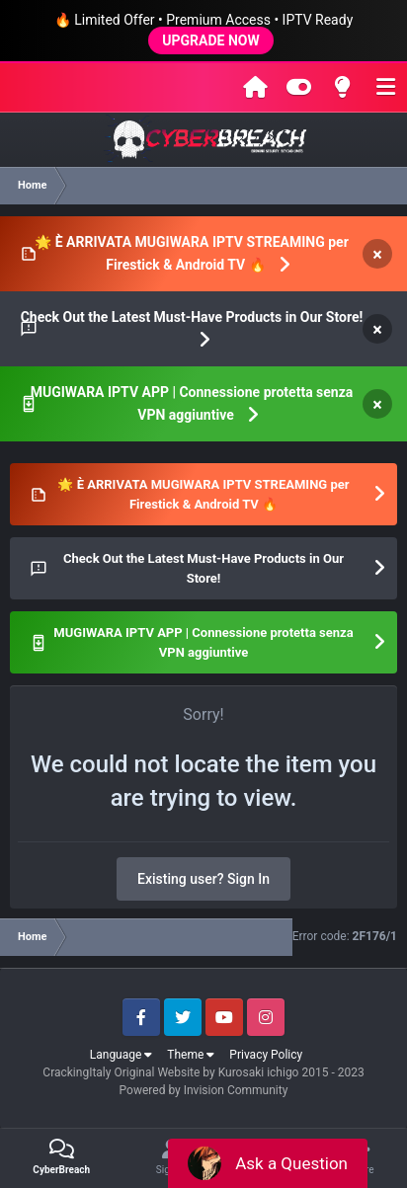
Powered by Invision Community (204, 1090)
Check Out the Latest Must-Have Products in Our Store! (192, 317)
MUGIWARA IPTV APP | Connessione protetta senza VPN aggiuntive (192, 403)
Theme (190, 1055)
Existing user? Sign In (203, 879)
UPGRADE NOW (210, 40)
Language (121, 1055)
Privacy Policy (265, 1055)
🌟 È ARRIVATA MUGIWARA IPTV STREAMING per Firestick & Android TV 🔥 (192, 253)
